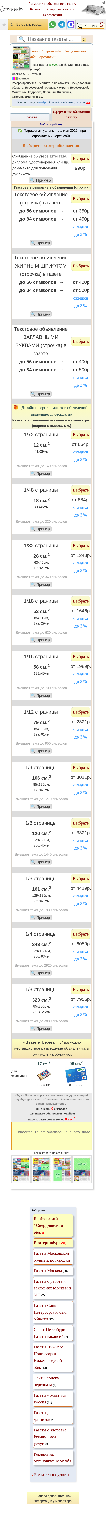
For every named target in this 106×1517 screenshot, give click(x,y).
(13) (48, 1362)
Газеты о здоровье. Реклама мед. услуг (50, 1442)
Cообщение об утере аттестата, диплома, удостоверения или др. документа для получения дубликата (41, 169)
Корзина (91, 26)
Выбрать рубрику (51, 124)
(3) (50, 1442)
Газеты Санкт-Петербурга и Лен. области (50, 1317)
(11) (50, 1404)
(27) (50, 1317)
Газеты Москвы (48, 1276)
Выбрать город (28, 24)
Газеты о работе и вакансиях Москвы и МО (52, 1293)
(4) (44, 1421)
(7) (52, 1293)
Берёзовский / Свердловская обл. (48, 1231)
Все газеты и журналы (51, 1480)
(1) (46, 1386)
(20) (51, 1276)
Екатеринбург (47, 1248)
